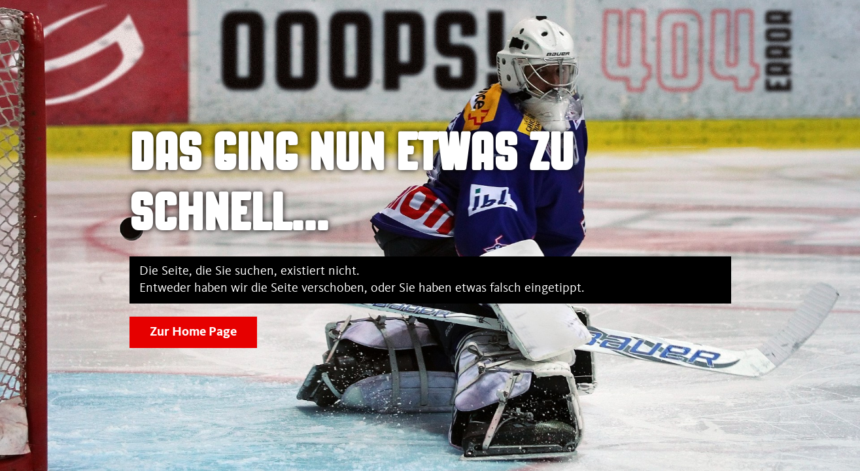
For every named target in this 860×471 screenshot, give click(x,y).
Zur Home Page (193, 332)
